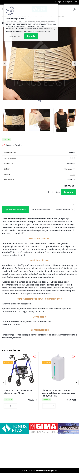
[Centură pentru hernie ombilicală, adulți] (39, 63)
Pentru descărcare (41, 209)
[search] (74, 9)
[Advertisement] (39, 451)
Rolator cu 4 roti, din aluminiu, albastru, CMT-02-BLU (18, 392)
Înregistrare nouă (71, 2)
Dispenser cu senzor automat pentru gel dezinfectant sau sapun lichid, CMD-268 (58, 393)
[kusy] (48, 192)
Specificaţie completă (15, 209)
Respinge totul (15, 36)
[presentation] (4, 63)
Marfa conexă (65, 209)
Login (59, 2)
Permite (31, 36)
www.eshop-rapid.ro (47, 470)
